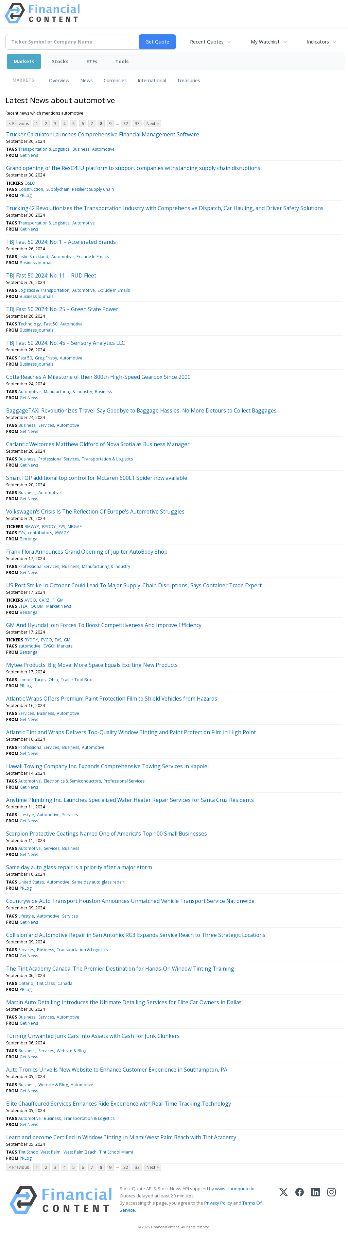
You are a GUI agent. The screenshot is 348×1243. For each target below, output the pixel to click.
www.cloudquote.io (235, 1189)
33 (137, 124)
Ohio (53, 680)
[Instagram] (331, 1200)
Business (80, 149)
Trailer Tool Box (76, 680)
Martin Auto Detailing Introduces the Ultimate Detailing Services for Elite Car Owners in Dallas (124, 1002)
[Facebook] (300, 1200)
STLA (23, 606)
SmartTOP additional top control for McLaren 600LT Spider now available (96, 478)
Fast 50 (50, 324)
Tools (122, 61)
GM (60, 600)
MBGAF (75, 527)
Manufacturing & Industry (68, 391)
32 (125, 124)
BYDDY (49, 527)
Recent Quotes (207, 41)
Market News (58, 606)
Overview (59, 80)
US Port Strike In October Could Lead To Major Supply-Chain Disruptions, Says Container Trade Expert (134, 585)
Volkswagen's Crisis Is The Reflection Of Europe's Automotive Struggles (95, 511)
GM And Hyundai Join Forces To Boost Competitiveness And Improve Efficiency (104, 625)
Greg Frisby (46, 358)
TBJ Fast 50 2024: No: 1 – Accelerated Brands (61, 242)
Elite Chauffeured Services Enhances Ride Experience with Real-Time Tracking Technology (118, 1103)
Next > (152, 124)
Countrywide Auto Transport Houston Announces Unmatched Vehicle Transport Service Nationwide (130, 901)
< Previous (19, 124)
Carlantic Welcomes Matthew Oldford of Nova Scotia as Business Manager (98, 444)
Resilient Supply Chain (93, 189)
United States (31, 882)
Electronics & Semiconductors (72, 781)
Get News (29, 155)
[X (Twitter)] (284, 1200)
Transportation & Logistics (43, 149)
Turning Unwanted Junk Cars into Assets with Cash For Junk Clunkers (93, 1036)
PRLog (26, 195)
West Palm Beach (80, 1152)
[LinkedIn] (316, 1200)
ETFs (92, 61)
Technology (29, 324)
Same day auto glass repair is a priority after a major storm (79, 867)
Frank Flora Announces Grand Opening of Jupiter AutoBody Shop (87, 551)
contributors (40, 533)
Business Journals (36, 263)
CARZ (44, 600)
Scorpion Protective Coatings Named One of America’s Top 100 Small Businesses (106, 833)
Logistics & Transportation (43, 290)
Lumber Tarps (32, 680)
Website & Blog (71, 1051)
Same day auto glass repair (98, 882)
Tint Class (45, 983)
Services (46, 425)
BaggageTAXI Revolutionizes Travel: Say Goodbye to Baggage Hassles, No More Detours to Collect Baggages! (142, 410)
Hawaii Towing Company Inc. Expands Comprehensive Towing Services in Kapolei (107, 766)
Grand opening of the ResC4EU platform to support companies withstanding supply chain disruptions (133, 168)
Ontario (25, 983)
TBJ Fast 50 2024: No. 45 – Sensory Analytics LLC (65, 343)
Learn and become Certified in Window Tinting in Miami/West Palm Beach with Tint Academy (121, 1137)
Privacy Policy (218, 1203)
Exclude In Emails (92, 256)
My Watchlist (265, 41)
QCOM (37, 606)
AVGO (30, 600)
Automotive (103, 149)
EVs (21, 533)
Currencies (115, 80)
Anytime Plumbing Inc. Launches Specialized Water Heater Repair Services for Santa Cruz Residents (130, 800)
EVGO (46, 640)
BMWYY (31, 527)
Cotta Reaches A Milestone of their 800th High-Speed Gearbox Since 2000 (98, 377)
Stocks (60, 61)
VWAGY (62, 533)
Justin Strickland (33, 256)
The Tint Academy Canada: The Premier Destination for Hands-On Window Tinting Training (120, 968)
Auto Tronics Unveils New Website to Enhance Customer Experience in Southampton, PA (116, 1069)
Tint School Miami (116, 1152)
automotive (29, 646)
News (86, 80)
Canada (64, 983)
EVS (61, 527)
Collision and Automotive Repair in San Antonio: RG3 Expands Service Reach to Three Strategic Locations (135, 935)
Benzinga (28, 539)
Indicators (318, 41)
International (152, 80)
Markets (24, 61)
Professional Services (58, 459)
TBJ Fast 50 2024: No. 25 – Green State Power (62, 309)
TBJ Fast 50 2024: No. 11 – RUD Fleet (51, 275)
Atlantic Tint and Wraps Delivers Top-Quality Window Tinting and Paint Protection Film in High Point (131, 732)
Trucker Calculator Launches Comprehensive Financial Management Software (102, 134)
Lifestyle (26, 815)
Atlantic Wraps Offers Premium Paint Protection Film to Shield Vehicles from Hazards (111, 698)
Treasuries (188, 80)
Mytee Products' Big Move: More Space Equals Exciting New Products (92, 665)
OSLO (29, 183)
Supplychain (57, 189)
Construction (30, 189)
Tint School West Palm (39, 1152)
